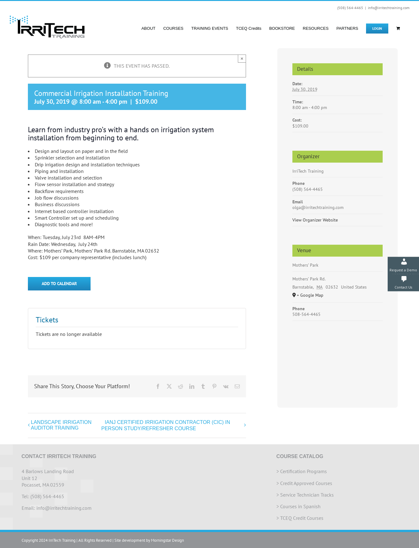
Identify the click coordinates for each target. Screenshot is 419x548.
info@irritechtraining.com (389, 7)
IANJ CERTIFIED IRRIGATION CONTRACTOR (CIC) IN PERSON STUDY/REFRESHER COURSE (165, 425)
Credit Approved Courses (306, 483)
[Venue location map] (337, 358)
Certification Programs (303, 471)
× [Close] (242, 58)
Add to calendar (59, 283)
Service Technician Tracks (307, 495)
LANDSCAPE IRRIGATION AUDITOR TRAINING (61, 425)
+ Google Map (310, 295)
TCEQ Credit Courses (301, 518)
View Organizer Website (315, 220)
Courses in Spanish (300, 506)
